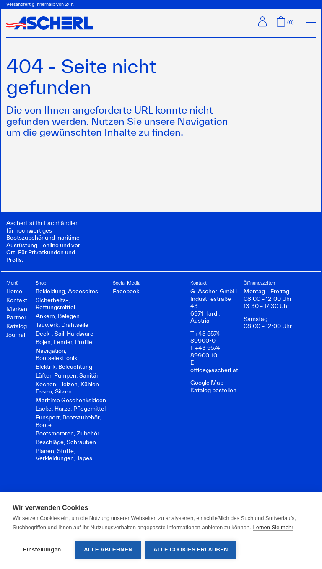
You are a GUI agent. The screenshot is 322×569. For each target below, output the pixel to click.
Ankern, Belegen (58, 316)
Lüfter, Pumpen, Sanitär (67, 375)
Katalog (16, 326)
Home (14, 291)
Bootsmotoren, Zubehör (67, 433)
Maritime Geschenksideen (71, 400)
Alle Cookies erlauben (190, 549)
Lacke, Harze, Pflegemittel (71, 408)
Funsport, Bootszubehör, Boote (68, 421)
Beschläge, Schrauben (66, 442)
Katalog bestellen (213, 390)
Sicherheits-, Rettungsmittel (55, 303)
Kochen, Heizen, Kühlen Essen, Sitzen (67, 388)
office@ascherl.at (214, 370)
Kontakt (16, 300)
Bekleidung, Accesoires (67, 291)
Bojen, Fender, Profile (64, 342)
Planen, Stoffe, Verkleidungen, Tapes (64, 454)
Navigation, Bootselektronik (56, 354)
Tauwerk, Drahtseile (62, 324)
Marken (16, 308)
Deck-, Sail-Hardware (64, 333)
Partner (16, 317)
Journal (15, 334)
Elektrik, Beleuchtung (64, 366)
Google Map (206, 382)
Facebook (126, 291)
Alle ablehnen (108, 549)
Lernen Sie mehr (273, 527)
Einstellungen (42, 549)
